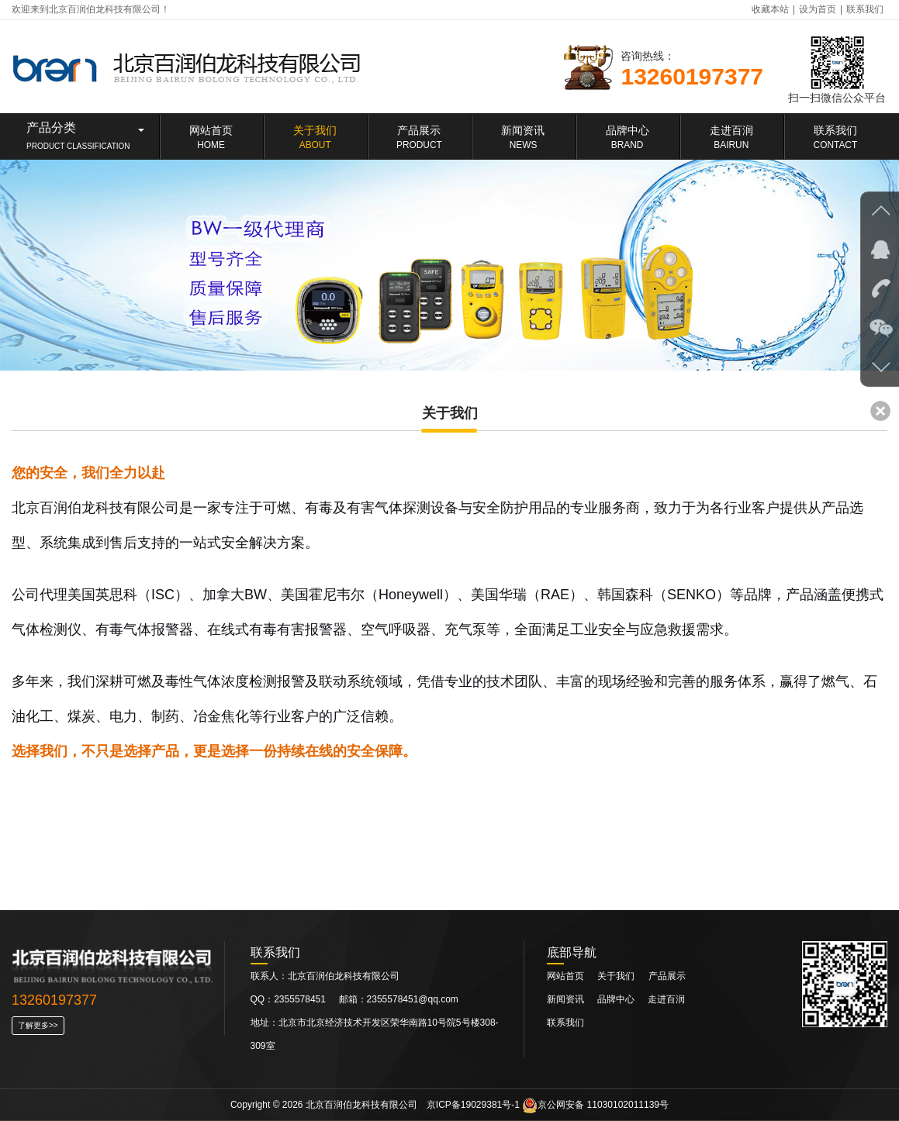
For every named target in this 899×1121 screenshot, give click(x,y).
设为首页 (817, 9)
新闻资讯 (566, 999)
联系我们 (864, 9)
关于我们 (615, 976)
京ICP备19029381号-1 (473, 1104)
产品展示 (667, 976)
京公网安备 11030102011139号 (595, 1104)
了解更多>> (38, 1025)
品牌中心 (617, 999)
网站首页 (565, 976)
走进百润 (666, 999)
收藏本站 (770, 9)
